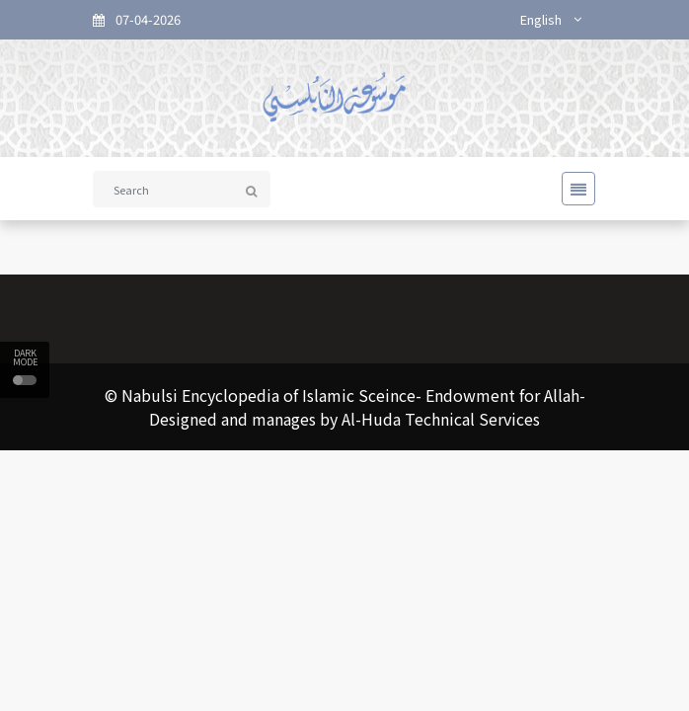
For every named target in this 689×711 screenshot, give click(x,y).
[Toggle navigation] (572, 188)
